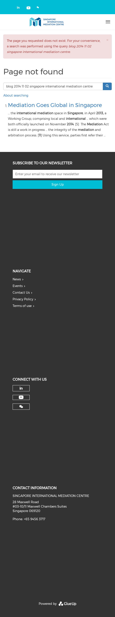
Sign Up (58, 184)
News (17, 279)
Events (18, 286)
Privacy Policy (23, 299)
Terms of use (22, 306)
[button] (107, 40)
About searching (15, 95)
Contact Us (21, 293)
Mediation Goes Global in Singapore (55, 105)
